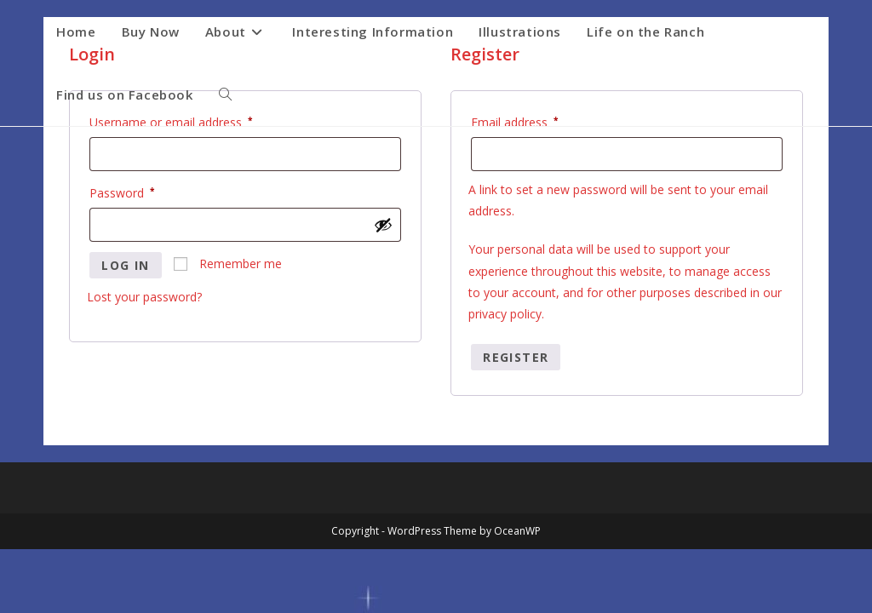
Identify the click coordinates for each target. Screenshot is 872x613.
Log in (125, 265)
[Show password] (383, 224)
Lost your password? (144, 297)
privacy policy (505, 314)
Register (515, 357)
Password (145, 191)
